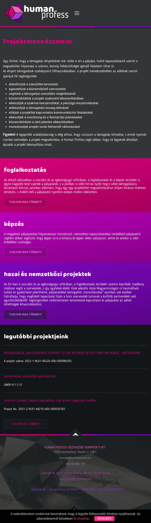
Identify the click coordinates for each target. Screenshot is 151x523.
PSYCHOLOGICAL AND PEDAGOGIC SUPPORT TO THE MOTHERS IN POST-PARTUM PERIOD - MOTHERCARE (72, 353)
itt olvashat (81, 518)
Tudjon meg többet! (25, 202)
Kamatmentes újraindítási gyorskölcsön (30, 376)
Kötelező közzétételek (111, 490)
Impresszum (88, 490)
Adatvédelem (38, 490)
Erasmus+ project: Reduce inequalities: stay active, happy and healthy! (50, 400)
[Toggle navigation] (76, 13)
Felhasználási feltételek (64, 490)
